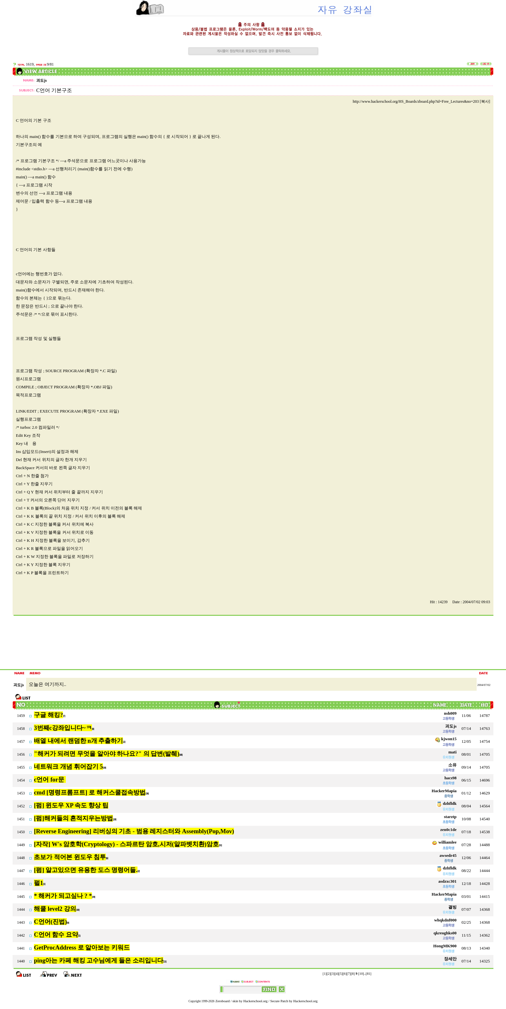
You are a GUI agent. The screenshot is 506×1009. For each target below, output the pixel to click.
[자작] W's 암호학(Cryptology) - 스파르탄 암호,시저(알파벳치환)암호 (126, 844)
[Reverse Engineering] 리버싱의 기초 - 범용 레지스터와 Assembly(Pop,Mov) (134, 831)
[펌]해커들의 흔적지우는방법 (73, 818)
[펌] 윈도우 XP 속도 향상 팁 (71, 805)
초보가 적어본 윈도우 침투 (70, 857)
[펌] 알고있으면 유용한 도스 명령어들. (85, 870)
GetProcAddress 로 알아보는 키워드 (82, 947)
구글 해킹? (48, 714)
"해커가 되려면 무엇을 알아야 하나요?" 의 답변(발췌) (106, 753)
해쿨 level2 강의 (55, 908)
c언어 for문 (50, 779)
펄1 (38, 882)
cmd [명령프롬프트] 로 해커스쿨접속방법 (90, 792)
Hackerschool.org (255, 1001)
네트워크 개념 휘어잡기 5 (68, 766)
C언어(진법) (50, 921)
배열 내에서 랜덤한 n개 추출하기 (78, 740)
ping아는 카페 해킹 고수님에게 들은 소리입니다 (98, 960)
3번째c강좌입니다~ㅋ (63, 727)
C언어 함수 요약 (56, 934)
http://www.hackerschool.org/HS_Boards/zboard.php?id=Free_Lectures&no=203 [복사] (421, 101)
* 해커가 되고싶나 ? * (63, 895)
